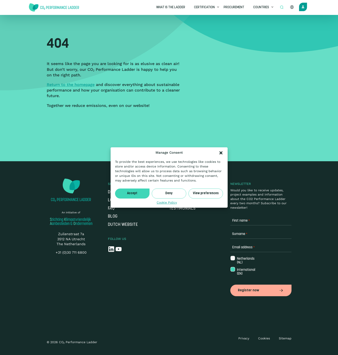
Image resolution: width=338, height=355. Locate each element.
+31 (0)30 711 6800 (71, 252)
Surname (239, 234)
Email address (243, 247)
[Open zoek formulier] (282, 7)
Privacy (243, 338)
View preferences (206, 193)
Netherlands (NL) (244, 260)
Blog (113, 216)
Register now (261, 290)
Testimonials (182, 208)
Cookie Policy (167, 202)
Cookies (264, 338)
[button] (221, 153)
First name (241, 221)
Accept (132, 193)
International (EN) (244, 271)
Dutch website (123, 225)
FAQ (111, 208)
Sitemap (285, 338)
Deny (168, 193)
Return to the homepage (71, 84)
